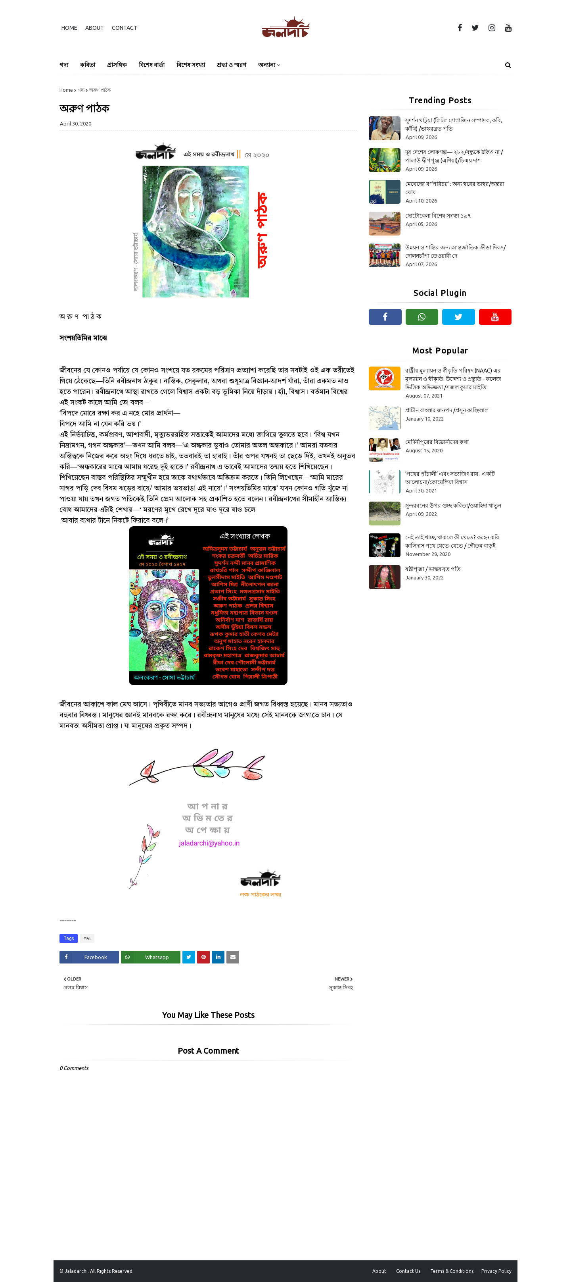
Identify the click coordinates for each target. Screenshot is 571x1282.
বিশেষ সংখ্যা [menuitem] (190, 65)
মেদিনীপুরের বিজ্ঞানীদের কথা (437, 442)
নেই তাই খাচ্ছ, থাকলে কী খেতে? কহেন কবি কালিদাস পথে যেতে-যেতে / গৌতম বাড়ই (452, 541)
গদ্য (81, 90)
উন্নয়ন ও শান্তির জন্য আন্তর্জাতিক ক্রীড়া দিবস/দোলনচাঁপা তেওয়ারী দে (455, 251)
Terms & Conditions (451, 1271)
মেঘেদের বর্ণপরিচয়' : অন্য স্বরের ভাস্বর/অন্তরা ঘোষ (454, 188)
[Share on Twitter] (188, 957)
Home (69, 28)
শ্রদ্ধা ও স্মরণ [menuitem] (231, 65)
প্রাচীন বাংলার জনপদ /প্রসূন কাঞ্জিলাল (447, 410)
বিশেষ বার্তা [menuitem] (152, 65)
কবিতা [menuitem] (87, 65)
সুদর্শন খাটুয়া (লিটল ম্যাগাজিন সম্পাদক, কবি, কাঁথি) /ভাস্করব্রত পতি (453, 124)
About (94, 28)
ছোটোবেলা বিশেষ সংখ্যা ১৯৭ (438, 215)
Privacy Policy (496, 1271)
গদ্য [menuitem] (63, 65)
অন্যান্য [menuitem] (266, 65)
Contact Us (408, 1271)
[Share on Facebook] (89, 957)
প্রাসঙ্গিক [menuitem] (117, 65)
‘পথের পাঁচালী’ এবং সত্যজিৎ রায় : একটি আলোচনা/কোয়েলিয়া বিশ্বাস (450, 478)
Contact (124, 28)
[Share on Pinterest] (203, 957)
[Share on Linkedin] (218, 957)
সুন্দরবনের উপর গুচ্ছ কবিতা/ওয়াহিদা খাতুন (453, 505)
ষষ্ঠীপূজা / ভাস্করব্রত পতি (433, 569)
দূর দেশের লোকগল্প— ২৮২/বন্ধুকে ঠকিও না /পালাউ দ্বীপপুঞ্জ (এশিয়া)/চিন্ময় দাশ (454, 156)
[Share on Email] (232, 957)
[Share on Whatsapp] (150, 957)
